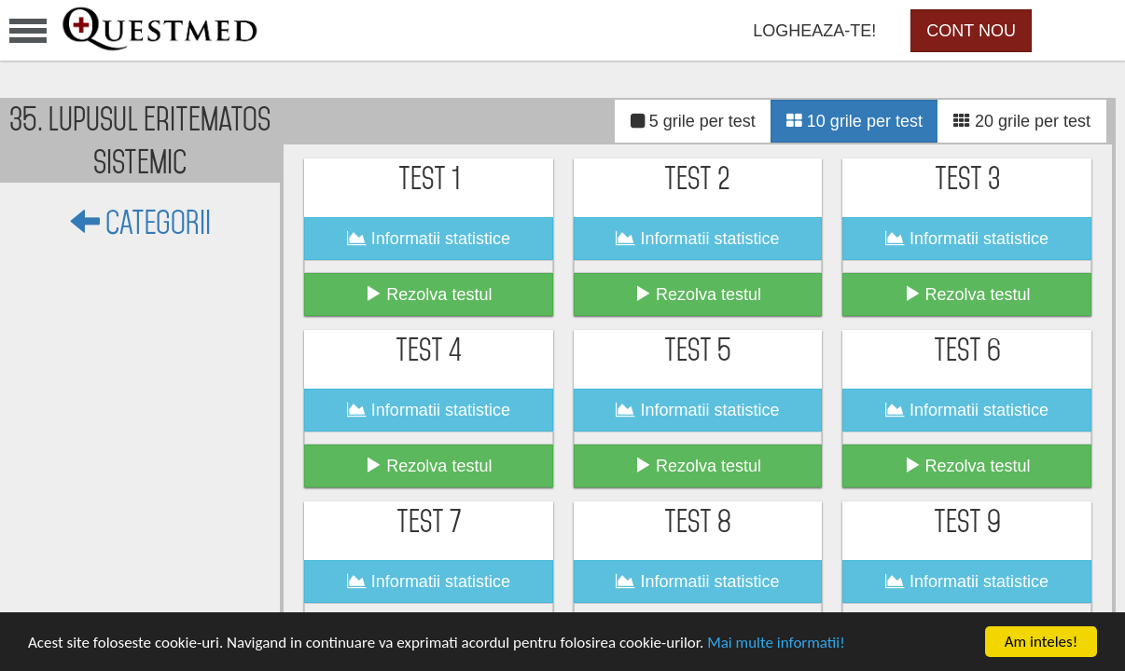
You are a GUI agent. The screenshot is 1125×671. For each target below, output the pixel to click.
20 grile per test (1021, 121)
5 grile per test (693, 121)
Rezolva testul (428, 294)
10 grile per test (854, 121)
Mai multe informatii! (776, 642)
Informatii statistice (428, 238)
